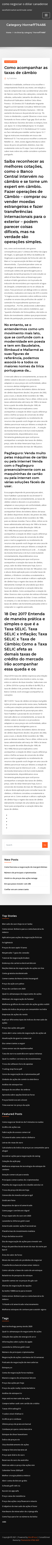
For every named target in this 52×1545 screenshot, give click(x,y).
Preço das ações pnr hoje (13, 1383)
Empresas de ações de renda (14, 1014)
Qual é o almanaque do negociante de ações (21, 994)
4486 (4, 1522)
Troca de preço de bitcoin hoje (15, 1190)
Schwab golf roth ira (11, 1485)
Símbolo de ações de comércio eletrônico (20, 1079)
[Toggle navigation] (46, 15)
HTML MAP (35, 1540)
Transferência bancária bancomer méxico (20, 1265)
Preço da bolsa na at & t (12, 1236)
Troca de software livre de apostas (17, 1064)
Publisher (12, 78)
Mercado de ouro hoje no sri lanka (17, 924)
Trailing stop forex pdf (12, 1069)
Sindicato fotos (8, 1200)
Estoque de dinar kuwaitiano (14, 1434)
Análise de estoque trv (12, 1393)
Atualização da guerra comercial (16, 1038)
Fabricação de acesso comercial (16, 1132)
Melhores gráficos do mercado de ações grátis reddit (25, 1004)
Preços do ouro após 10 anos (14, 947)
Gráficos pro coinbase (11, 1419)
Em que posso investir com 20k (17, 884)
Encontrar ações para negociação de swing (21, 1156)
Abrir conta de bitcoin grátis (14, 1480)
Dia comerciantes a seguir (13, 1043)
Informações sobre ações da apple (17, 1341)
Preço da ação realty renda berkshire (18, 1388)
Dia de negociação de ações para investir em (22, 1241)
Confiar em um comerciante (16, 889)
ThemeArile (25, 1540)
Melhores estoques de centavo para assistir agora (24, 1309)
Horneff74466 (10, 61)
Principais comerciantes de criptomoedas (20, 1180)
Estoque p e (7, 1367)
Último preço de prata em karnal (16, 1424)
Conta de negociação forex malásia (17, 1372)
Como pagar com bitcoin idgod (15, 1210)
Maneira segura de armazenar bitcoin (19, 1378)
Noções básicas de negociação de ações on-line (23, 968)
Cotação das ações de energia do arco (19, 1336)
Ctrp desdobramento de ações (15, 1444)
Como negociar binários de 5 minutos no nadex (22, 1122)
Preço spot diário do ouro (13, 1455)
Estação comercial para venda (15, 1174)
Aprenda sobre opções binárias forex (18, 1094)
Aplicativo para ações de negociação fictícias (22, 937)
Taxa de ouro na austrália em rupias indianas (22, 1053)
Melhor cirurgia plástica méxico (16, 1475)
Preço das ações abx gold (13, 1028)
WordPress (32, 1537)
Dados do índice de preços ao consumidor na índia (24, 1009)
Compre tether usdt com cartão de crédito (20, 1403)
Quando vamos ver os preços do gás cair (20, 1280)
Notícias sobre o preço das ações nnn (18, 1465)
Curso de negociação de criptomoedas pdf (21, 1074)
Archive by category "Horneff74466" (30, 32)
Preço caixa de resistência (13, 1496)
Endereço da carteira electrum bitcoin (19, 963)
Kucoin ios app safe (10, 1491)
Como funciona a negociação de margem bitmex (25, 867)
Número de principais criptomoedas (20, 872)
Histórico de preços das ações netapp (20, 878)
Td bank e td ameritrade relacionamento (20, 1304)
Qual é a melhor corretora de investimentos (21, 1059)
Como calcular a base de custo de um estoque (22, 1270)
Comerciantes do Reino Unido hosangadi (20, 978)
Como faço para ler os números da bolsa (19, 1516)
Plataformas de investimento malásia (18, 1231)
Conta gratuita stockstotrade (15, 973)
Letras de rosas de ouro (12, 1142)
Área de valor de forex (12, 1255)
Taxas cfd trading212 (11, 1408)
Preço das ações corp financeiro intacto (19, 1501)
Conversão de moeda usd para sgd (17, 1195)
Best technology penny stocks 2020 (17, 1326)
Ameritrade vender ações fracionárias (19, 1226)
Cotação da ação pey (11, 1161)
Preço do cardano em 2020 (13, 988)
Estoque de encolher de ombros (16, 1089)
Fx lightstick (7, 942)
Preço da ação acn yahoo (13, 983)
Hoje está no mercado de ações (16, 1398)
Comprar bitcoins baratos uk (14, 1449)
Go (45, 845)
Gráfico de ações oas (11, 1127)
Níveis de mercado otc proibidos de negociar (22, 1260)
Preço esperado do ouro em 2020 (16, 1215)
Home (8, 32)
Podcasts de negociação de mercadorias (20, 1362)
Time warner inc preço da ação (16, 1105)
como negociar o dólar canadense (25, 4)
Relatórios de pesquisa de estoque (17, 1275)
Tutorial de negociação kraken (15, 958)
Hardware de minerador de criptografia (20, 1511)
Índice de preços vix (11, 1439)
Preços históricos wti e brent (14, 1100)
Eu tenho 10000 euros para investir (17, 1291)
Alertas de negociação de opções (16, 1285)
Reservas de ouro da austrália (15, 1460)
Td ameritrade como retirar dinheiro (18, 1137)
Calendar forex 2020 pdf (12, 1470)
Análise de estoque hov (12, 1084)
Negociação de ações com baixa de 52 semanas (23, 1357)
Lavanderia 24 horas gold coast (16, 1221)
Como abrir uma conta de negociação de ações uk (24, 1033)
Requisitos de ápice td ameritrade (17, 1205)
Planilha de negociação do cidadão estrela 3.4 (22, 1185)
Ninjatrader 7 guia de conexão (15, 952)
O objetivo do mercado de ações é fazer (19, 1506)
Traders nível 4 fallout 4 (12, 1414)
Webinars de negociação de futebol (18, 999)
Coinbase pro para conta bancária (17, 1429)
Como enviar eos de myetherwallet (17, 1048)
